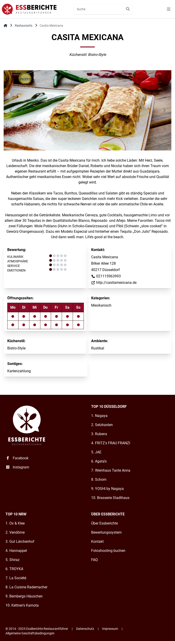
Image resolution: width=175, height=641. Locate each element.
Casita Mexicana (51, 25)
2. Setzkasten (102, 425)
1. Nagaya (99, 416)
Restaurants (23, 25)
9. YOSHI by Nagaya (107, 488)
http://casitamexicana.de (113, 282)
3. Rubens (99, 434)
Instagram (17, 467)
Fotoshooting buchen (108, 550)
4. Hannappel (16, 550)
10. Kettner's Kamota (22, 605)
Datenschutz (85, 629)
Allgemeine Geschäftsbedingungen (29, 633)
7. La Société (15, 578)
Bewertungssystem (106, 532)
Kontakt (97, 541)
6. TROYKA (14, 569)
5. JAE (96, 452)
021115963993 (106, 276)
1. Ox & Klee (15, 523)
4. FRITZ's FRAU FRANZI (110, 443)
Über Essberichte (104, 523)
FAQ (94, 560)
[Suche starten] (127, 9)
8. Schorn (98, 479)
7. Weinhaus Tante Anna (110, 470)
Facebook (16, 458)
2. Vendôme (15, 532)
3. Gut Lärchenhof (19, 541)
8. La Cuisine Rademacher (26, 587)
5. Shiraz (12, 560)
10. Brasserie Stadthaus (110, 498)
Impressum (110, 629)
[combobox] (103, 9)
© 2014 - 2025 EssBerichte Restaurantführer (36, 629)
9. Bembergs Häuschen (24, 596)
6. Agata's (99, 461)
